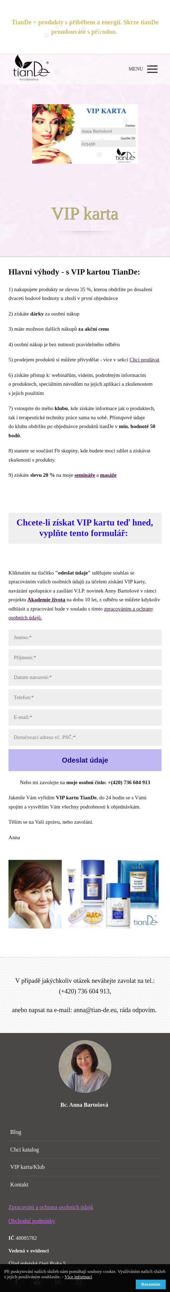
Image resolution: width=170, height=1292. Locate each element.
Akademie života (46, 599)
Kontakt (19, 1185)
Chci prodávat (144, 359)
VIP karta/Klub (27, 1167)
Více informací (78, 1276)
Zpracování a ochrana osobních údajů (50, 1207)
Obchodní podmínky (31, 1221)
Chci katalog (24, 1150)
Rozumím (150, 1284)
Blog (15, 1132)
